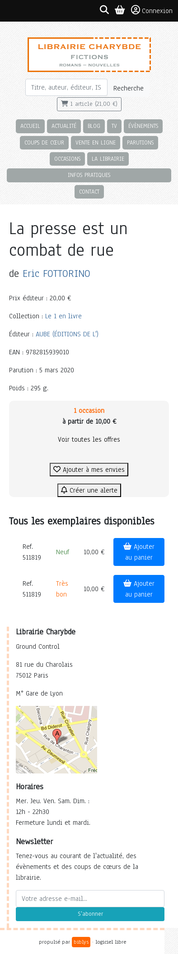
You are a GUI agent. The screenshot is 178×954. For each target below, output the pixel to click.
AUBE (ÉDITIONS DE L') (67, 334)
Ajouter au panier (139, 552)
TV (114, 126)
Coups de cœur (44, 142)
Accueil (30, 126)
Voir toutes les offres (89, 439)
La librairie (108, 159)
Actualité (64, 126)
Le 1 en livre (63, 316)
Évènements (143, 126)
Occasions (67, 159)
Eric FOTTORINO (56, 273)
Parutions (140, 142)
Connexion (152, 10)
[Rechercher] (66, 87)
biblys (81, 941)
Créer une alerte (89, 490)
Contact (89, 191)
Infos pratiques (89, 175)
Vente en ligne (95, 142)
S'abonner (90, 914)
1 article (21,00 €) (89, 104)
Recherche (128, 88)
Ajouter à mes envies (89, 469)
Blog (94, 126)
